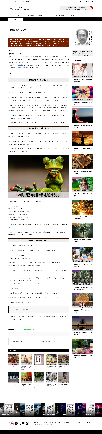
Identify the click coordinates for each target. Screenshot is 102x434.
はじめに (42, 422)
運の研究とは (35, 422)
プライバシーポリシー (75, 422)
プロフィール (82, 15)
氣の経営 (40, 15)
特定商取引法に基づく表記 (40, 424)
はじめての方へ (20, 15)
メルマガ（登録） (60, 15)
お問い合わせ (66, 422)
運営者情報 (49, 424)
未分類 (15, 19)
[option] (10, 410)
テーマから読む (49, 15)
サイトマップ (56, 424)
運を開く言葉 (31, 15)
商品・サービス (71, 15)
